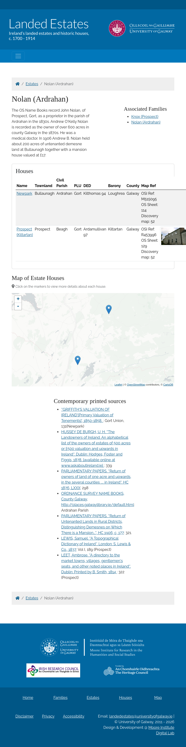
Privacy (48, 716)
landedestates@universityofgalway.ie (140, 716)
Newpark (24, 193)
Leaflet (118, 384)
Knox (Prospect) (144, 116)
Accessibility (73, 716)
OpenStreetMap (136, 384)
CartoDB (168, 384)
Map (158, 697)
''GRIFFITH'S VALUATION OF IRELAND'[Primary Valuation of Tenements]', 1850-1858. (87, 415)
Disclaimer (24, 716)
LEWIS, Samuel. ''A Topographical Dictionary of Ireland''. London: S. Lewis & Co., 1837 (96, 544)
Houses (125, 697)
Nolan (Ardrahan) (146, 122)
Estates (32, 84)
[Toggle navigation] (18, 56)
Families (61, 697)
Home (28, 697)
